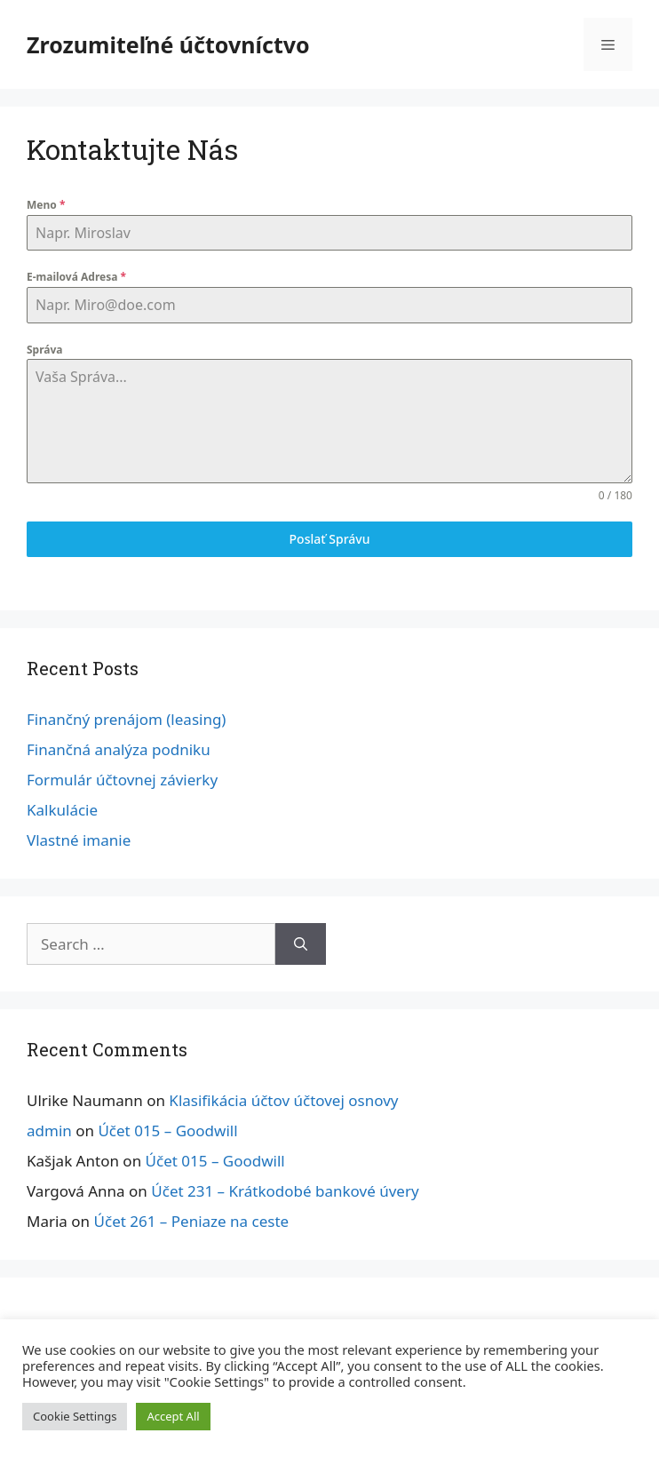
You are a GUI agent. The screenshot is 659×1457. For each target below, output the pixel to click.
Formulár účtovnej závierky (122, 779)
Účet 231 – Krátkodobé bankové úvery (284, 1191)
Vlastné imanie (79, 840)
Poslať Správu (330, 538)
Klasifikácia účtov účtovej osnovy (283, 1100)
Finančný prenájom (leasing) (126, 719)
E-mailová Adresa (76, 276)
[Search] (300, 944)
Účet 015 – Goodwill (167, 1130)
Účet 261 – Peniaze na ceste (192, 1221)
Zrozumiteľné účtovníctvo (168, 44)
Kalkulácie (62, 810)
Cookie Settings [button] (74, 1416)
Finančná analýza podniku (118, 749)
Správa (45, 349)
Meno (46, 204)
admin (49, 1130)
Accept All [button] (173, 1416)
